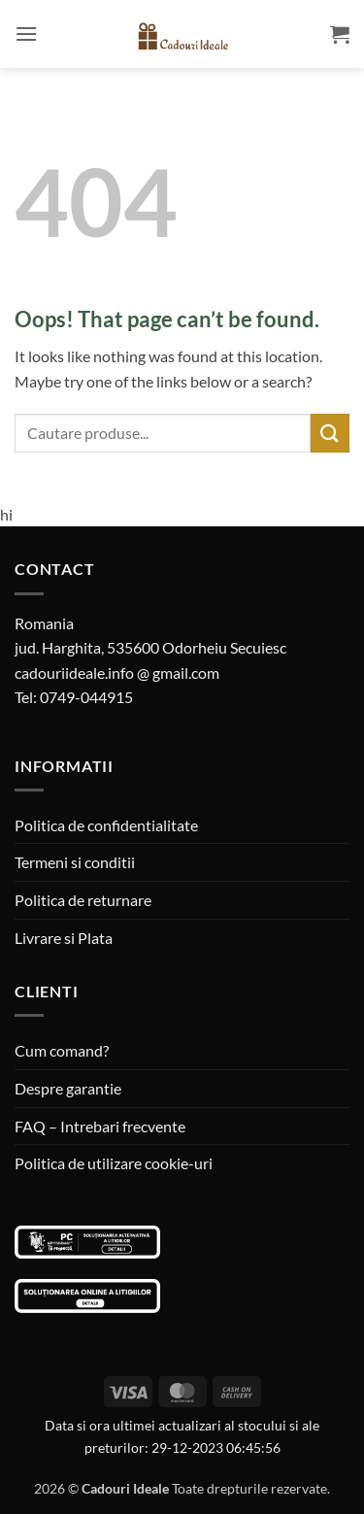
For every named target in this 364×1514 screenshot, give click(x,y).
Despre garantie (68, 1088)
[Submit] (330, 433)
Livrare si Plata (64, 937)
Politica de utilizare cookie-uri (114, 1163)
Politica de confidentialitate (106, 825)
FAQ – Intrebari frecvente (100, 1126)
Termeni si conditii (75, 862)
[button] (26, 33)
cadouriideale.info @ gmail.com (117, 672)
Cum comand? (62, 1050)
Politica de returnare (83, 900)
